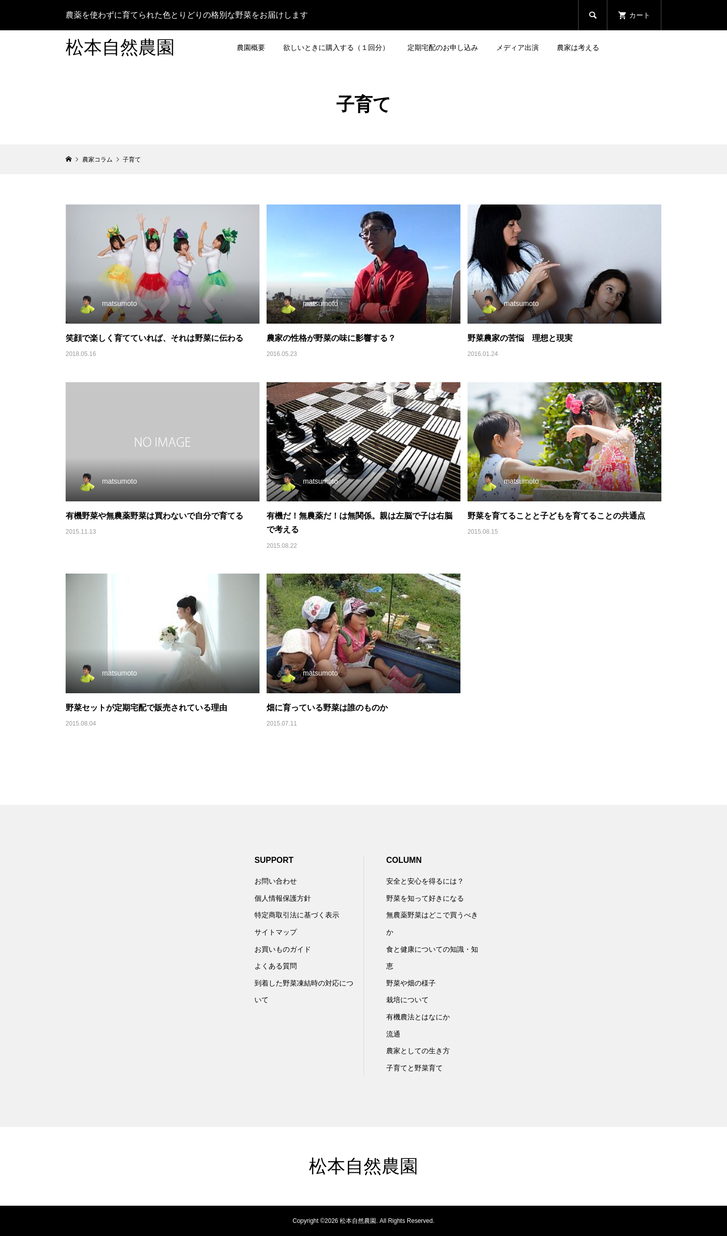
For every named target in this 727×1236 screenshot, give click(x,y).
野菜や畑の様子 (411, 983)
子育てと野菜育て (414, 1068)
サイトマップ (275, 932)
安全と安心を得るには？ (425, 881)
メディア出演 (517, 47)
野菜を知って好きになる (425, 898)
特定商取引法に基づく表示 (296, 915)
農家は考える (578, 47)
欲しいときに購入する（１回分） (336, 47)
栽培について (407, 1000)
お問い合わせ (275, 881)
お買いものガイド (282, 949)
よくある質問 (275, 966)
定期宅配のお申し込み (442, 47)
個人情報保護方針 (282, 898)
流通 (393, 1034)
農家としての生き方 (418, 1051)
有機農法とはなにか (418, 1017)
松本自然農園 (120, 47)
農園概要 (251, 47)
